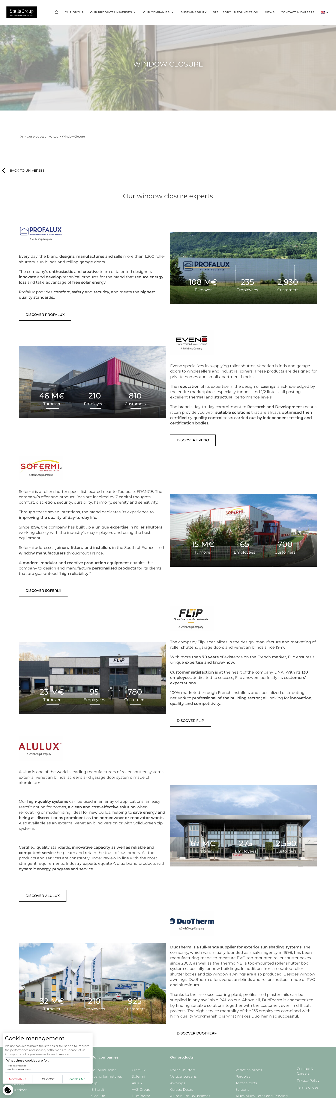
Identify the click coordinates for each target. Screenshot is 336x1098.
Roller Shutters (182, 1070)
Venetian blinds (249, 1070)
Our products (182, 1057)
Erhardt (97, 1089)
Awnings (177, 1083)
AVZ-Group (141, 1089)
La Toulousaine (104, 1070)
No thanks (17, 1079)
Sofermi (138, 1076)
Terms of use (307, 1087)
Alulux (137, 1083)
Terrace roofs (246, 1083)
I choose (47, 1079)
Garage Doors (181, 1089)
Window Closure (73, 136)
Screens (242, 1089)
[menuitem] (325, 12)
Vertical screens (183, 1076)
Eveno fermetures (106, 1076)
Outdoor (19, 1090)
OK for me (77, 1079)
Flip (94, 1083)
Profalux (139, 1070)
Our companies (104, 1057)
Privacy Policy (308, 1080)
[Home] (21, 136)
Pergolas (243, 1076)
